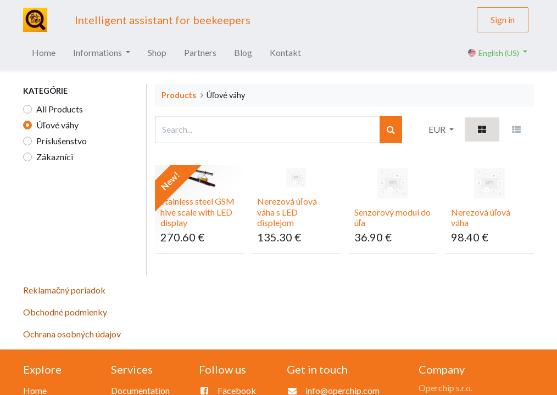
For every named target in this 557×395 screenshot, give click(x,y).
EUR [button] (437, 129)
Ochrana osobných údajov (72, 334)
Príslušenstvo (61, 141)
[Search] (391, 129)
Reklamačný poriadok (64, 290)
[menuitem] (43, 53)
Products (178, 95)
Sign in (503, 19)
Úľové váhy (57, 125)
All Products (59, 109)
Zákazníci (54, 156)
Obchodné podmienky (65, 312)
